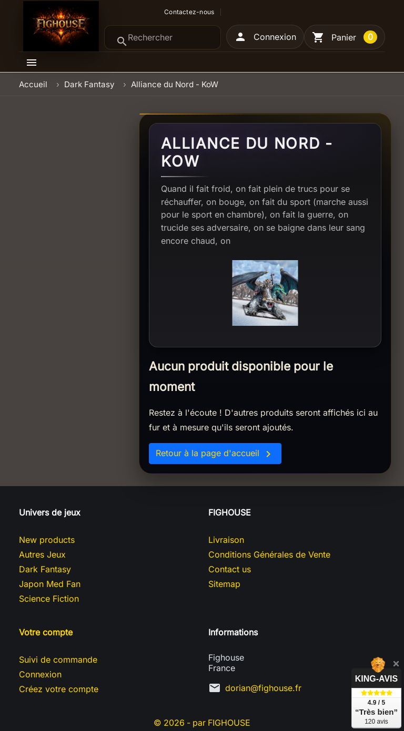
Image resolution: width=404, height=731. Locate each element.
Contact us (229, 569)
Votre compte (46, 632)
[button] (265, 37)
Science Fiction (49, 598)
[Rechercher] (162, 37)
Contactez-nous (189, 12)
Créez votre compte (58, 689)
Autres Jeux (42, 554)
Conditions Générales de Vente (269, 554)
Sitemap (224, 584)
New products (47, 539)
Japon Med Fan (49, 584)
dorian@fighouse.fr (263, 688)
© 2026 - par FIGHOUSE (202, 722)
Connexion (40, 674)
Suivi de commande (58, 659)
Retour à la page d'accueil (215, 454)
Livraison (226, 539)
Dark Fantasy (45, 569)
